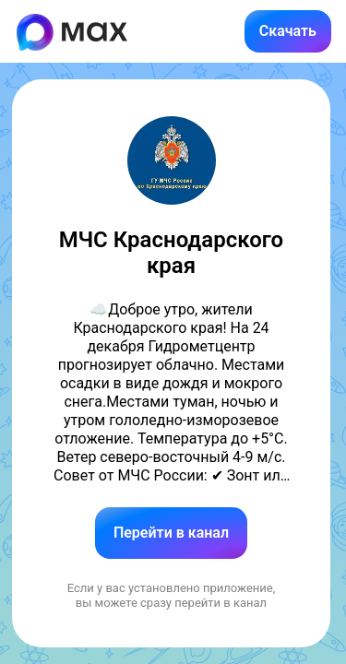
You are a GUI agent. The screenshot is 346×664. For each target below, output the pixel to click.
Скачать (287, 31)
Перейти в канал (171, 532)
